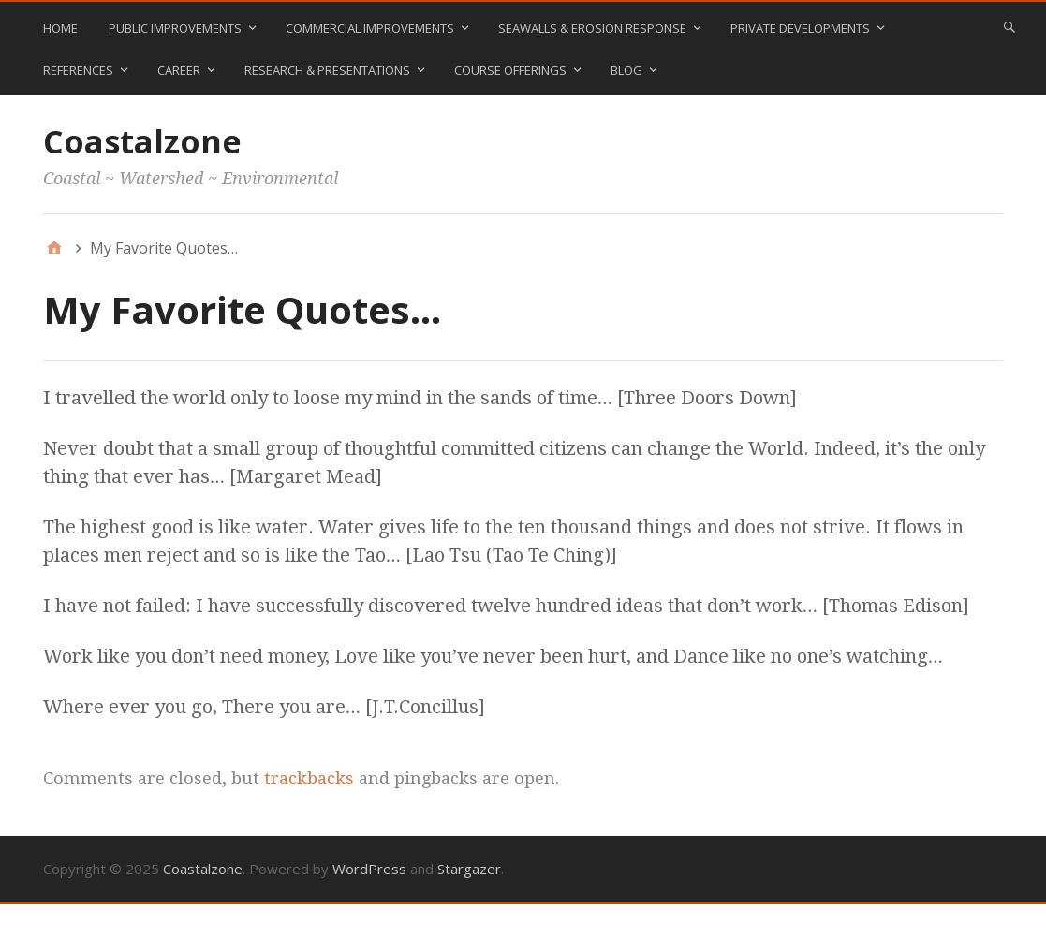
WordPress (369, 868)
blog (626, 70)
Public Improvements (175, 28)
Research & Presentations (327, 70)
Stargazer (469, 868)
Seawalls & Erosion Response (592, 28)
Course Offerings (510, 70)
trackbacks (309, 778)
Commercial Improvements (370, 28)
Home (60, 28)
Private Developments (800, 28)
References (78, 70)
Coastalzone (142, 141)
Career (178, 70)
